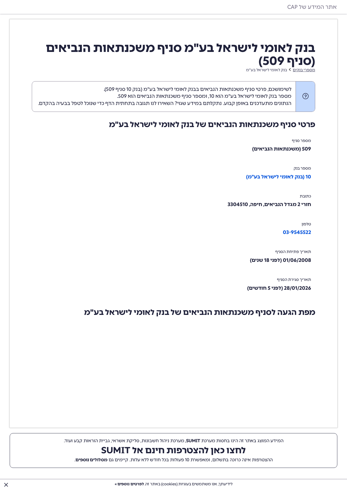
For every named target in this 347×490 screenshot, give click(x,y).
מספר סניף (301, 140)
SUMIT (193, 440)
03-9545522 (297, 232)
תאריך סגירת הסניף (294, 279)
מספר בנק (302, 168)
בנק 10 (133, 89)
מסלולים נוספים (91, 459)
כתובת (305, 196)
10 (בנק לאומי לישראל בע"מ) (278, 177)
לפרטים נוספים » (129, 484)
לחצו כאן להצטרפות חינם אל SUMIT (173, 450)
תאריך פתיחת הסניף (293, 251)
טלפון (306, 224)
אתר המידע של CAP (312, 7)
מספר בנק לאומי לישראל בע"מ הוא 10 (250, 96)
